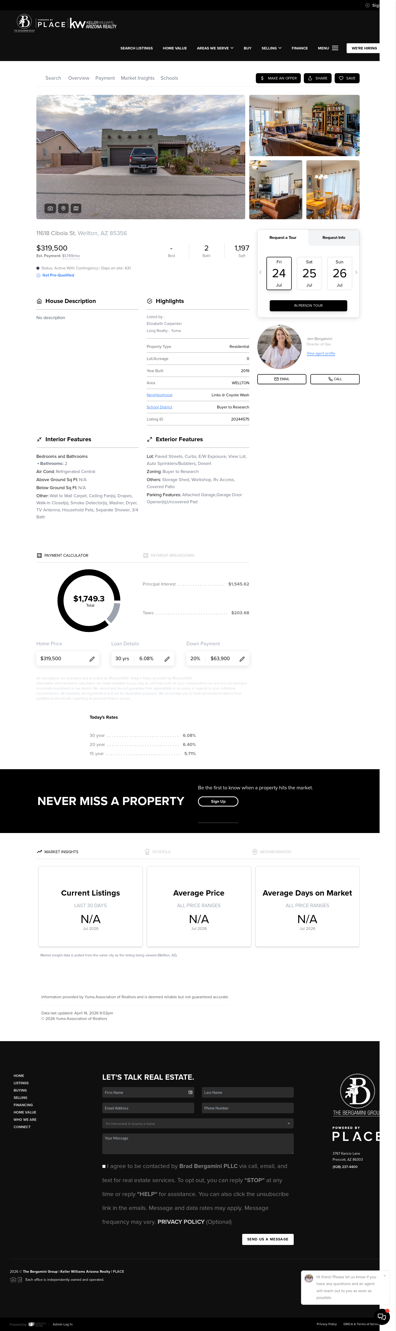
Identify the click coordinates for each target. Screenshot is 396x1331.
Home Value (175, 48)
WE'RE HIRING (364, 48)
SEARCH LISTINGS (136, 48)
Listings (21, 1083)
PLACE (118, 1271)
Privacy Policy (182, 1222)
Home (19, 1076)
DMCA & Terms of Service (362, 1324)
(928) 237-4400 (345, 1167)
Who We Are (25, 1120)
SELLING (272, 48)
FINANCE (300, 48)
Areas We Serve (215, 48)
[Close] (385, 1276)
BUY (248, 48)
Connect (22, 1127)
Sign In (376, 5)
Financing (23, 1105)
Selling (20, 1098)
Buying (20, 1090)
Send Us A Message (268, 1239)
